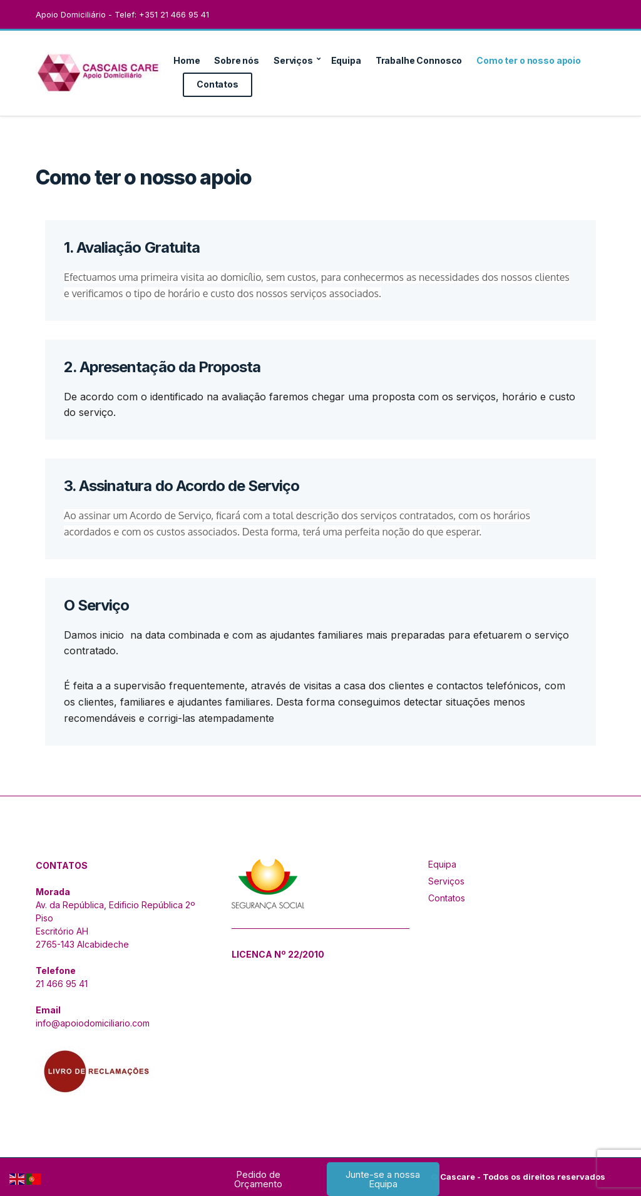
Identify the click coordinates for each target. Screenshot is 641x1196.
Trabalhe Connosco (419, 60)
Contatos (217, 84)
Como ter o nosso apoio (528, 60)
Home (186, 60)
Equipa (346, 60)
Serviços (293, 60)
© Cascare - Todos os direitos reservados (518, 1177)
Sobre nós (236, 60)
